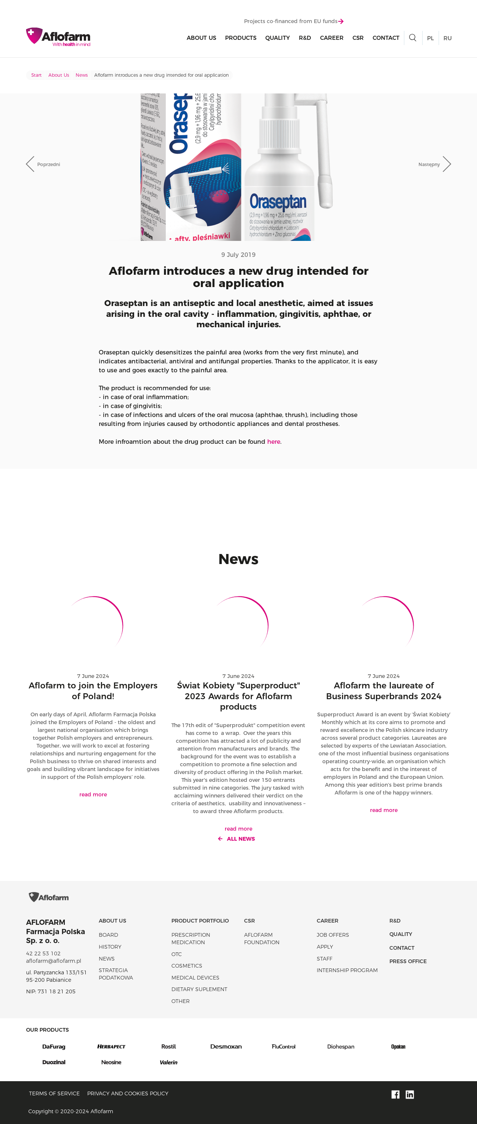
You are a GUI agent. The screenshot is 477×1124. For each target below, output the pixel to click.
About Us (201, 37)
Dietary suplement (199, 989)
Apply (325, 946)
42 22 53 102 (43, 953)
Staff (324, 958)
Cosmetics (186, 965)
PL (430, 38)
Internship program (347, 970)
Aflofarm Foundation (261, 939)
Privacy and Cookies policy (127, 1093)
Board (108, 935)
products (240, 37)
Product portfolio (200, 920)
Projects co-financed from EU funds (294, 21)
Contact (386, 37)
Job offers (333, 935)
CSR (358, 37)
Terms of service (54, 1093)
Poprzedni (48, 164)
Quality (277, 37)
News (82, 75)
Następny (429, 164)
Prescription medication (190, 939)
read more (93, 794)
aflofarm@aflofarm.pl (53, 961)
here (273, 441)
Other (180, 1001)
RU (447, 38)
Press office (408, 961)
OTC (176, 954)
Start (36, 75)
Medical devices (195, 977)
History (110, 946)
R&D (305, 37)
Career (332, 37)
